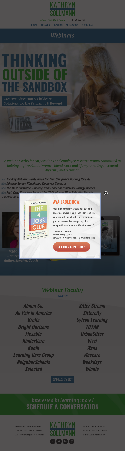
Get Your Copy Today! (72, 247)
